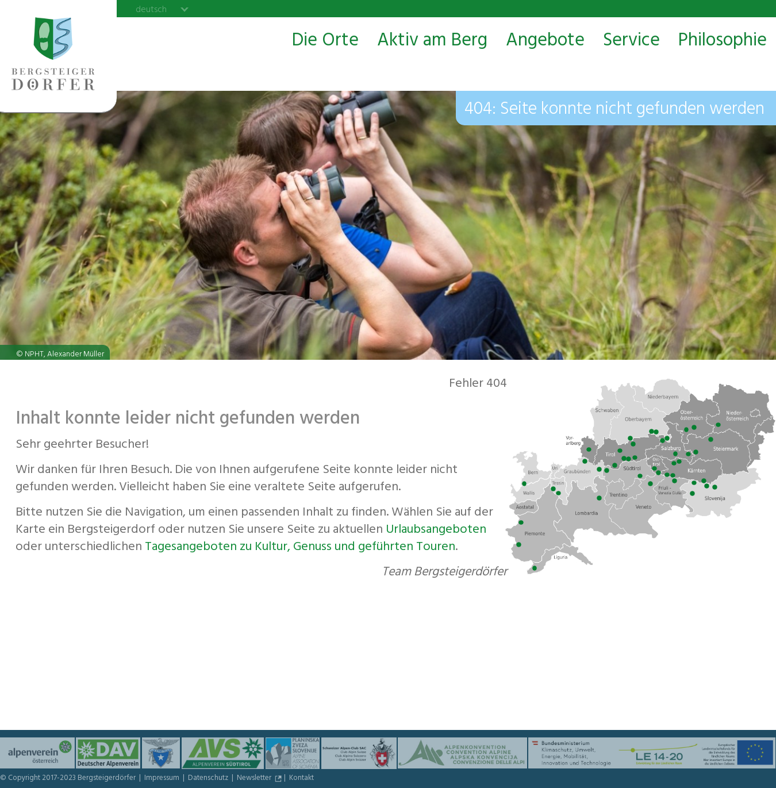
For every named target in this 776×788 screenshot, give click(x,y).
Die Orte (325, 41)
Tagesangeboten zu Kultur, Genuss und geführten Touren (300, 548)
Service (631, 41)
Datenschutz (209, 779)
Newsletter (255, 779)
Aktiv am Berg (432, 41)
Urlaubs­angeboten (436, 530)
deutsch (151, 9)
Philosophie (722, 41)
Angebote (545, 41)
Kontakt (301, 779)
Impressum (162, 779)
